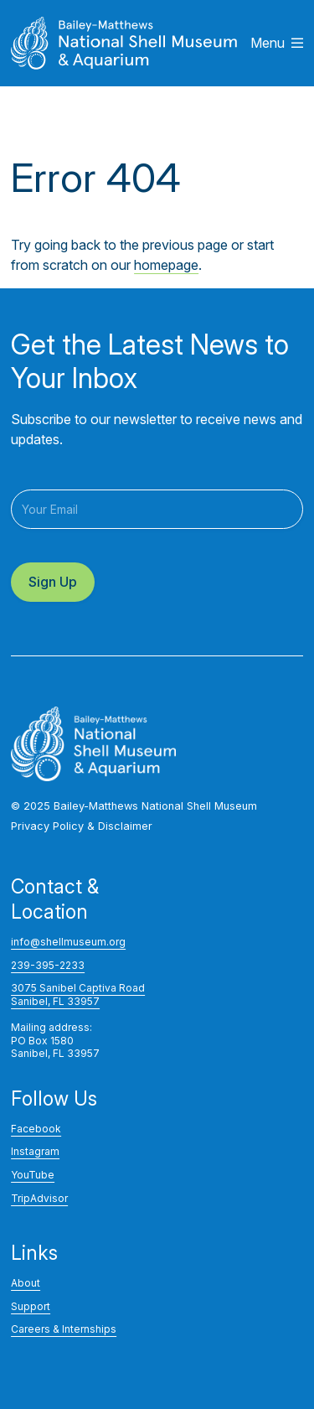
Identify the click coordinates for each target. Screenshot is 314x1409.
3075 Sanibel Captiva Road (78, 988)
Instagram (35, 1151)
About (25, 1283)
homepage (166, 264)
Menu (276, 42)
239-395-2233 (48, 965)
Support (30, 1306)
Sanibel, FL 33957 (55, 1001)
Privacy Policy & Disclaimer (81, 826)
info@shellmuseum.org (68, 941)
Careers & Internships (63, 1329)
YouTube (32, 1174)
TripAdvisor (39, 1198)
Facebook (36, 1128)
